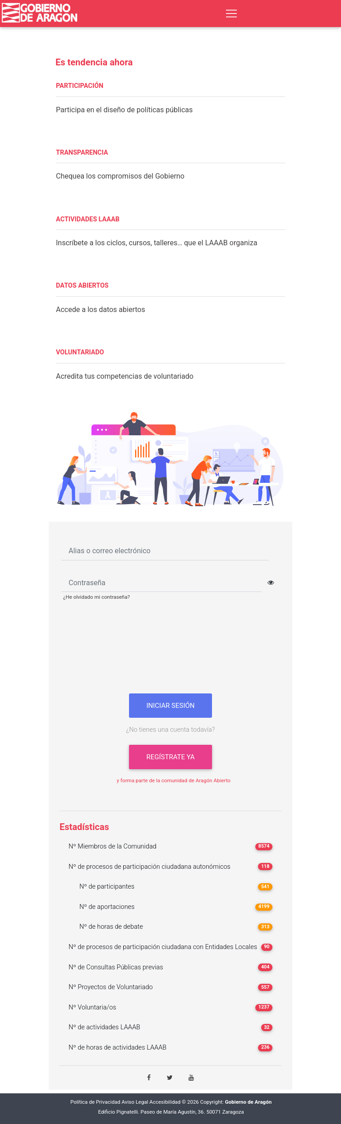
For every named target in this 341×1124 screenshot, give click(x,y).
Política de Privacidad (95, 1102)
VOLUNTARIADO (80, 352)
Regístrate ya (170, 757)
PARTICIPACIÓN (79, 86)
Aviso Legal (135, 1102)
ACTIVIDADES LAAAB (88, 219)
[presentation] (170, 650)
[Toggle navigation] (231, 13)
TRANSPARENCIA (82, 152)
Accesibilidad (164, 1102)
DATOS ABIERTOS (82, 285)
